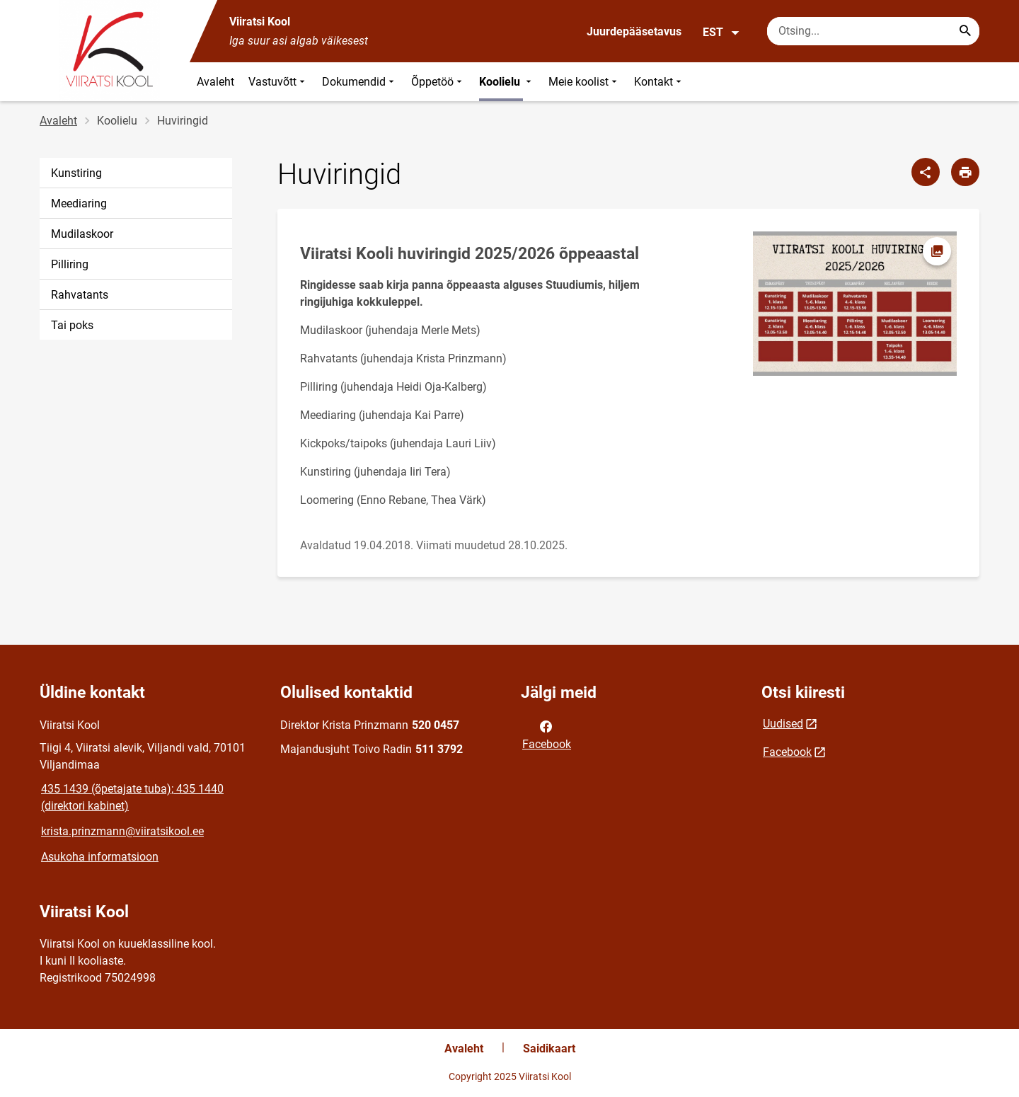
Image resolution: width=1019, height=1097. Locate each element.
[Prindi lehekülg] (965, 172)
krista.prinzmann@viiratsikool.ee (122, 831)
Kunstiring (76, 173)
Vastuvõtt (278, 81)
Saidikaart (549, 1048)
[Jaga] (925, 172)
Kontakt (659, 81)
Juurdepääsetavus (634, 31)
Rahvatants (79, 294)
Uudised (783, 723)
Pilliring (69, 264)
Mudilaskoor (82, 234)
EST (721, 32)
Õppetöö (438, 81)
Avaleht (215, 81)
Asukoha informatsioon (100, 856)
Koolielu (506, 81)
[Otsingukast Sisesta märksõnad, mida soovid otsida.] (873, 31)
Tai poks (72, 325)
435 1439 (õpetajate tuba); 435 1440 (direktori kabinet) (132, 797)
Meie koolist (584, 81)
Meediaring (79, 203)
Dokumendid (359, 81)
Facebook (546, 734)
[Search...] (965, 31)
